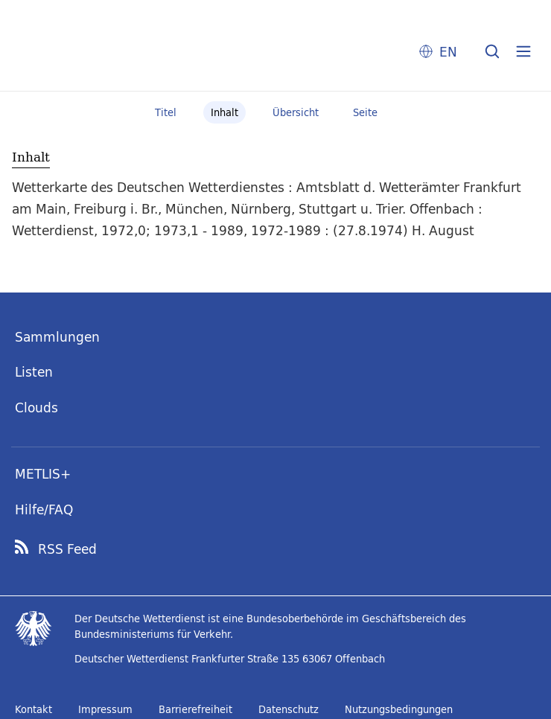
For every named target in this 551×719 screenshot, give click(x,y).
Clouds (36, 407)
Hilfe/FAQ (44, 509)
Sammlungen (57, 337)
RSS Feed (67, 549)
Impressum (105, 709)
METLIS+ (43, 474)
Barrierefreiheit (195, 709)
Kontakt (33, 709)
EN (448, 52)
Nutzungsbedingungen (399, 709)
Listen (34, 372)
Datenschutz (288, 709)
